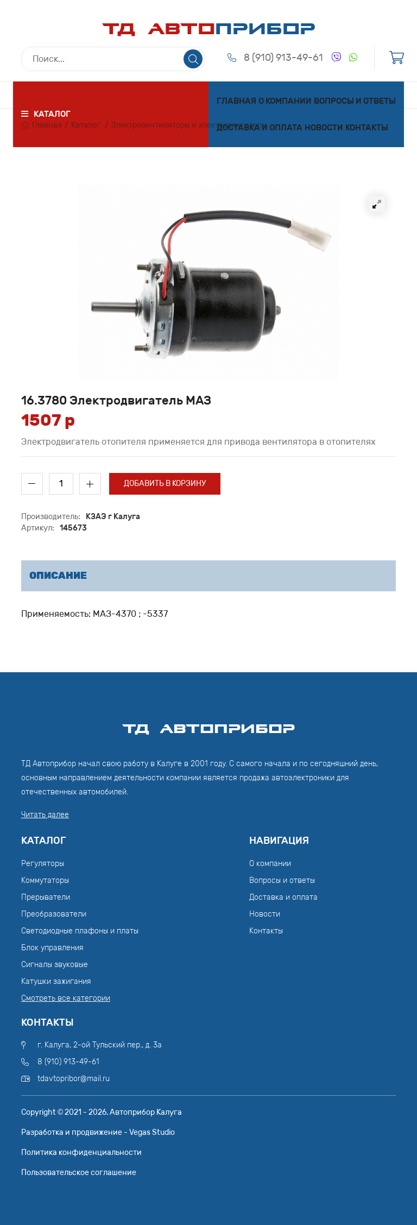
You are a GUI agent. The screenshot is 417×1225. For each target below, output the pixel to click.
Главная (236, 101)
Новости (324, 127)
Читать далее (45, 814)
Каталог (85, 125)
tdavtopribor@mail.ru (73, 1078)
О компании (285, 101)
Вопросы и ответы (355, 101)
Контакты (366, 127)
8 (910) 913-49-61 (283, 58)
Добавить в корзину (165, 483)
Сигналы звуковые (54, 964)
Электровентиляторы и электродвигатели (189, 125)
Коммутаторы (45, 880)
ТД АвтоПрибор (208, 724)
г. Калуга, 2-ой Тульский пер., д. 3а (99, 1045)
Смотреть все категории (65, 998)
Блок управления (52, 947)
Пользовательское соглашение (78, 1172)
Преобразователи (53, 914)
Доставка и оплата (259, 127)
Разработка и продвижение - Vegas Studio (98, 1132)
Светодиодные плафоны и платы (79, 931)
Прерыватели (45, 897)
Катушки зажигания (56, 981)
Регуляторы (42, 863)
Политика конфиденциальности (81, 1152)
